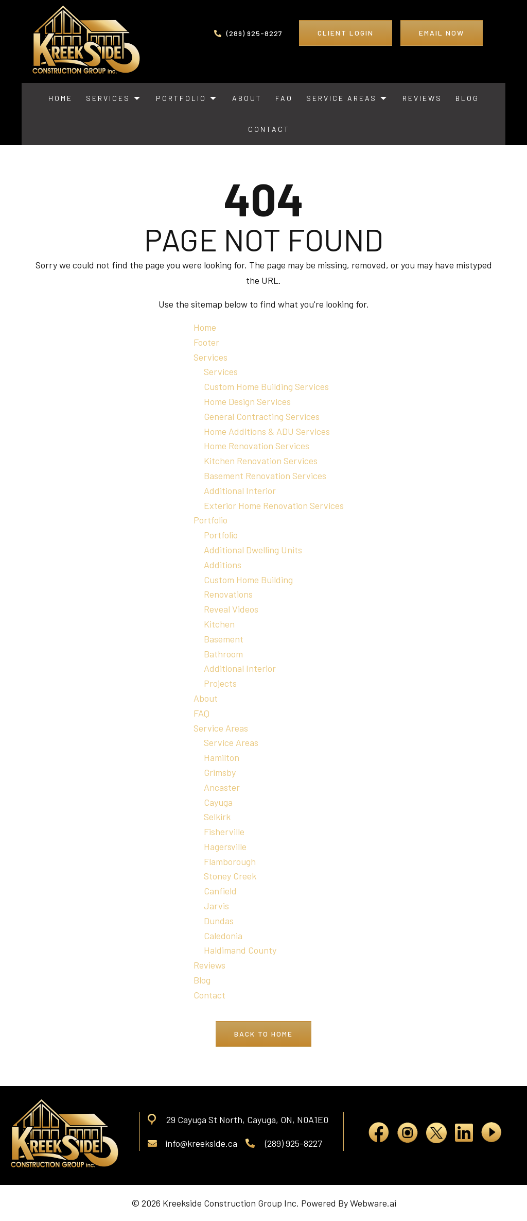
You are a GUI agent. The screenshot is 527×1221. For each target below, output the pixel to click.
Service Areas (221, 728)
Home (205, 327)
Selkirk (217, 816)
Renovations (228, 594)
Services (210, 357)
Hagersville (225, 846)
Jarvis (216, 905)
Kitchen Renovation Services (261, 460)
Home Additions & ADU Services (267, 431)
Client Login (346, 32)
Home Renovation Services (256, 445)
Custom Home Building (248, 579)
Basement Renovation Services (265, 475)
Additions (222, 564)
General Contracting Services (262, 416)
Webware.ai (373, 1203)
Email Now (441, 32)
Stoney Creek (230, 875)
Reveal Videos (231, 609)
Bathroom (223, 653)
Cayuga (218, 802)
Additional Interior (240, 490)
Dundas (219, 920)
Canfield (220, 890)
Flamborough (230, 861)
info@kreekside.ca (192, 1143)
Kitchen (219, 624)
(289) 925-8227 (248, 33)
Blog (202, 980)
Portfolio (210, 519)
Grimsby (220, 772)
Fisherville (224, 831)
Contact (209, 994)
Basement (223, 639)
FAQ (201, 713)
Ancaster (222, 787)
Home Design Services (247, 401)
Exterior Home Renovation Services (274, 505)
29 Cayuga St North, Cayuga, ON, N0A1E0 (247, 1119)
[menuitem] (60, 98)
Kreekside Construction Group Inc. (231, 1203)
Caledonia (223, 935)
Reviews (209, 965)
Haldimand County (240, 950)
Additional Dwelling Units (253, 549)
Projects (220, 683)
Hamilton (221, 757)
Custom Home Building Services (266, 386)
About (206, 698)
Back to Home (263, 1033)
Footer (206, 342)
